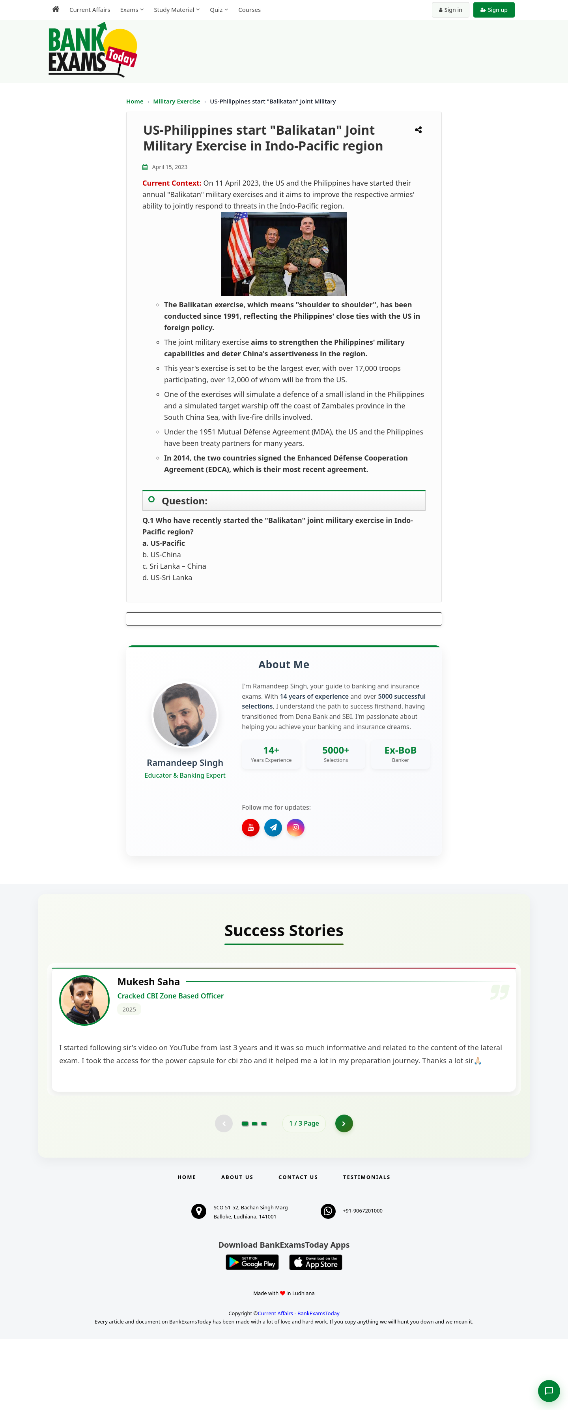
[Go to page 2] (254, 1193)
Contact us (298, 1248)
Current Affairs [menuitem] (89, 9)
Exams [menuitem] (129, 9)
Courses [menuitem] (249, 9)
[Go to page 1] (245, 1193)
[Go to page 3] (264, 1193)
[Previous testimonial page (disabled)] (223, 1193)
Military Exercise (177, 101)
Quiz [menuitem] (216, 9)
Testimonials (366, 1248)
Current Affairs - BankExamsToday (298, 1383)
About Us (237, 1248)
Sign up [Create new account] (494, 9)
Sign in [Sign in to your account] (450, 9)
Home (135, 101)
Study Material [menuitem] (174, 9)
